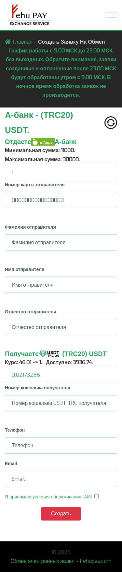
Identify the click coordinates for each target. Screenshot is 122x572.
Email (11, 463)
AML (88, 497)
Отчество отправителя (30, 311)
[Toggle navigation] (111, 14)
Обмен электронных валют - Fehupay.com (61, 561)
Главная (23, 41)
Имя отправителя (24, 269)
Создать (61, 513)
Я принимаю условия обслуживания (43, 497)
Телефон (15, 430)
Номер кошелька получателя (37, 387)
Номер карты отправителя (35, 184)
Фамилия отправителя (30, 227)
